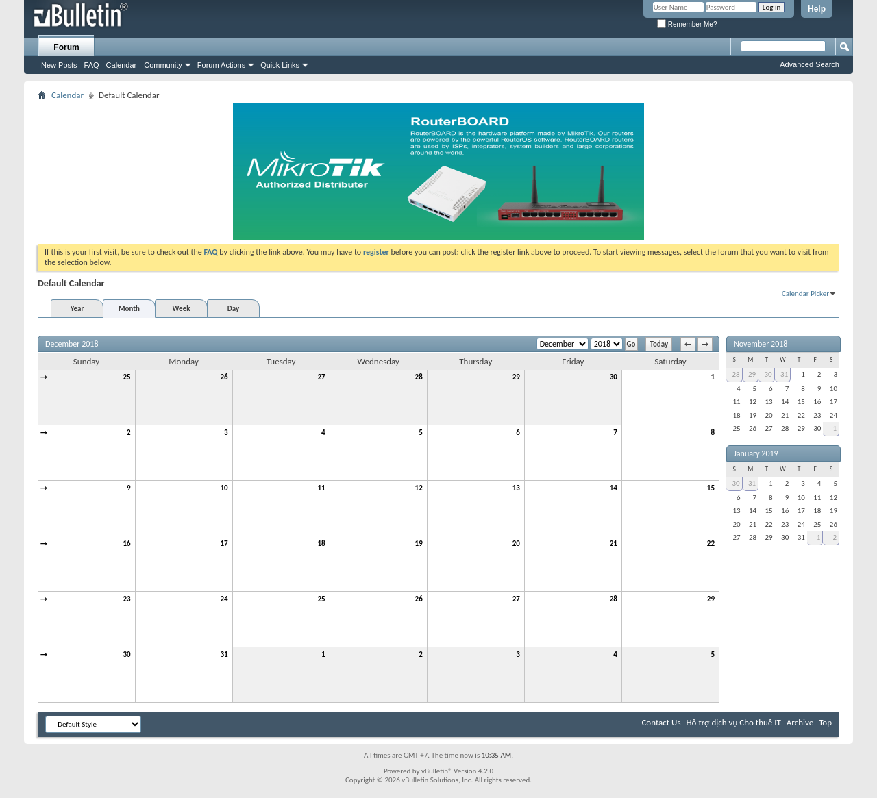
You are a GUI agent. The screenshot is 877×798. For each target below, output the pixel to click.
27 (321, 377)
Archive (800, 722)
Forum (66, 47)
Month (129, 308)
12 (419, 488)
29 (516, 377)
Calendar (121, 65)
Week (181, 308)
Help (817, 9)
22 (711, 543)
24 (223, 599)
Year (77, 308)
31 (223, 654)
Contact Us (660, 722)
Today (659, 344)
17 (223, 543)
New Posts (59, 65)
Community (163, 65)
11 (321, 488)
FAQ (91, 65)
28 (419, 377)
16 (126, 543)
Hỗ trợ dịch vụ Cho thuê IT (733, 722)
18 (321, 543)
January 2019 (756, 453)
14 (613, 488)
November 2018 (760, 344)
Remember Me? (687, 24)
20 (516, 543)
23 (126, 599)
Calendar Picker (805, 293)
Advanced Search (809, 64)
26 (223, 377)
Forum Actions (221, 65)
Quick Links (279, 65)
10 (223, 488)
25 (126, 377)
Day (233, 308)
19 (419, 543)
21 (613, 543)
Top (825, 722)
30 (613, 377)
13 (516, 488)
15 (711, 488)
